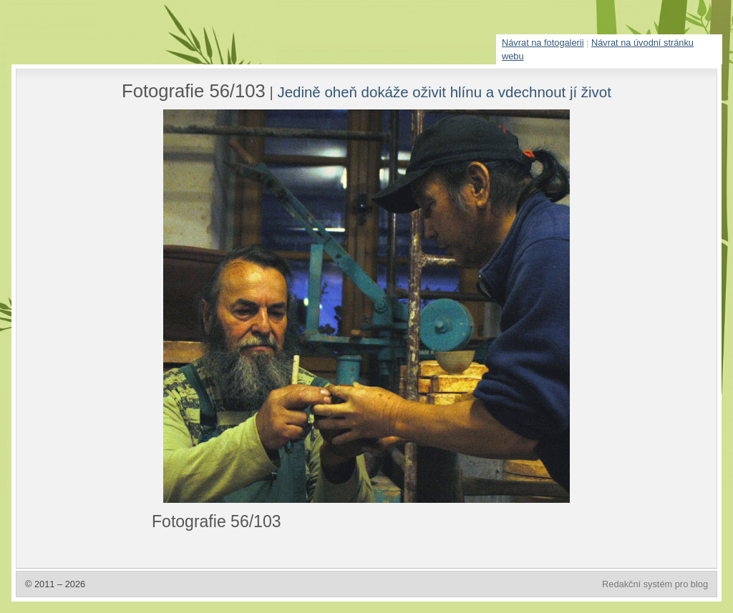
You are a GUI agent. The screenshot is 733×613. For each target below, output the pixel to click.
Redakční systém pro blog (655, 584)
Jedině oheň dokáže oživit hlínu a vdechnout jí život (444, 92)
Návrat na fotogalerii (543, 42)
